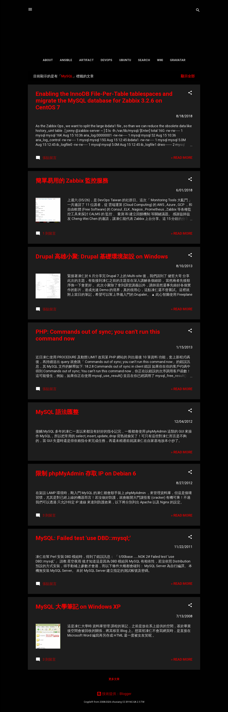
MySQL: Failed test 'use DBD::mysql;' (83, 538)
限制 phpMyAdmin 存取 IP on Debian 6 (86, 473)
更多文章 (114, 679)
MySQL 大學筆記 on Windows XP (78, 606)
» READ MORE (181, 158)
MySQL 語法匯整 (57, 412)
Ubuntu (125, 60)
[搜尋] (197, 10)
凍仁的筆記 (114, 27)
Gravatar (177, 60)
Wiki (160, 60)
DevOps (106, 60)
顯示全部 (188, 76)
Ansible (66, 60)
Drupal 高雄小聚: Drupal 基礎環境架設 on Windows (102, 256)
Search (144, 60)
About (48, 60)
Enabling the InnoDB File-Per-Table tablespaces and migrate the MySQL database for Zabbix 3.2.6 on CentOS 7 (104, 100)
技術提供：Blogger (114, 694)
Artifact (86, 60)
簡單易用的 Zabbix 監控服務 (72, 180)
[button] (190, 93)
